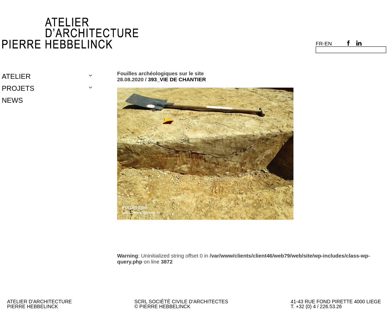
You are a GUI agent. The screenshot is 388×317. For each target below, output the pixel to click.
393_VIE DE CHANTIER (177, 79)
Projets (18, 88)
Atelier (16, 76)
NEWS (12, 100)
